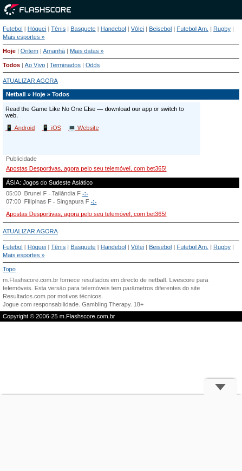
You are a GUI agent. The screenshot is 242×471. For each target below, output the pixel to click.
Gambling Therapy (106, 304)
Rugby (222, 28)
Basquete (82, 28)
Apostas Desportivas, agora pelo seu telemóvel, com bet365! (86, 168)
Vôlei (137, 28)
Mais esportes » (24, 37)
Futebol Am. (192, 28)
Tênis (58, 28)
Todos (11, 65)
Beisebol (160, 28)
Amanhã (54, 51)
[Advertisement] (121, 433)
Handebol (113, 28)
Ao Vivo (35, 65)
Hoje (9, 51)
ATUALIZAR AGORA (30, 80)
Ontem (29, 51)
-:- (85, 193)
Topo (9, 269)
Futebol (13, 28)
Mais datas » (86, 51)
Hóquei (37, 28)
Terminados (65, 65)
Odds (93, 65)
